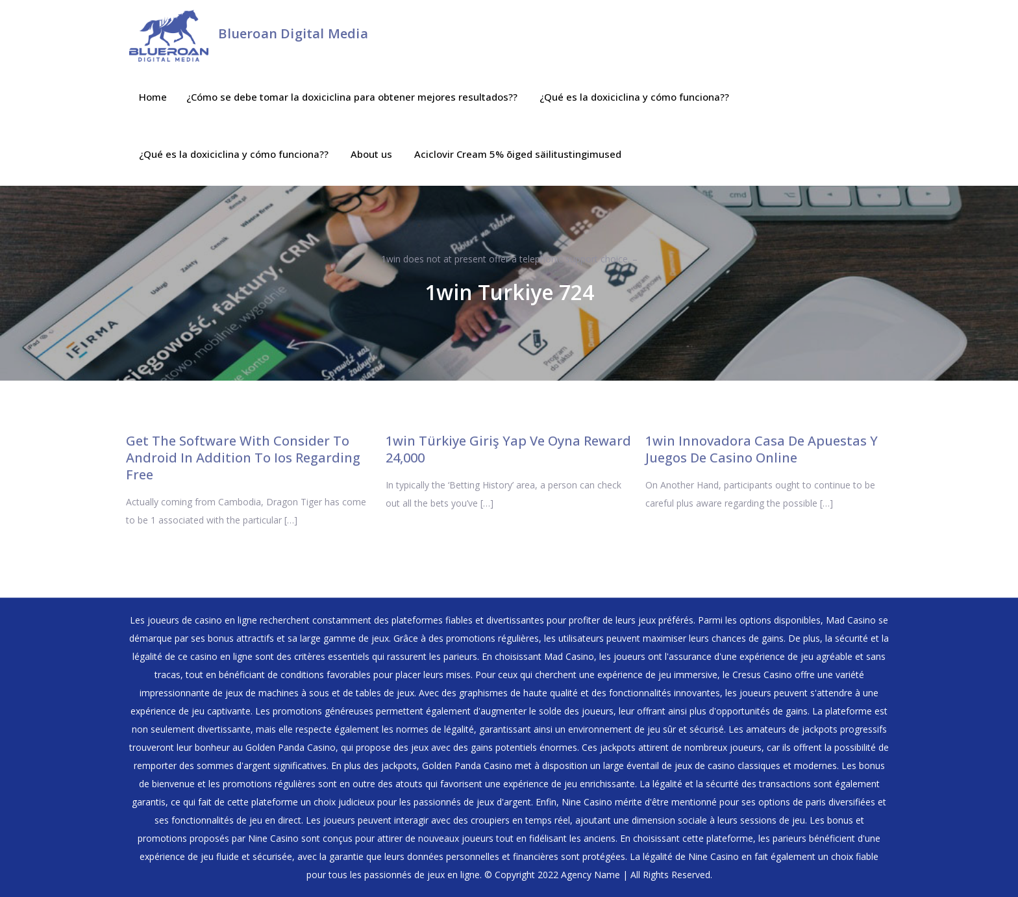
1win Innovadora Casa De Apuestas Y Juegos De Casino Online (761, 449)
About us (371, 153)
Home (153, 96)
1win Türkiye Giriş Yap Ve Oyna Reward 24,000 (508, 449)
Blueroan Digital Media (292, 33)
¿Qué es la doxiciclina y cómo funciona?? (634, 96)
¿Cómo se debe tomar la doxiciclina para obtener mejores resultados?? (351, 96)
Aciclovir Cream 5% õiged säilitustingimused (517, 153)
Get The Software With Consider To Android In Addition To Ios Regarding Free (243, 457)
